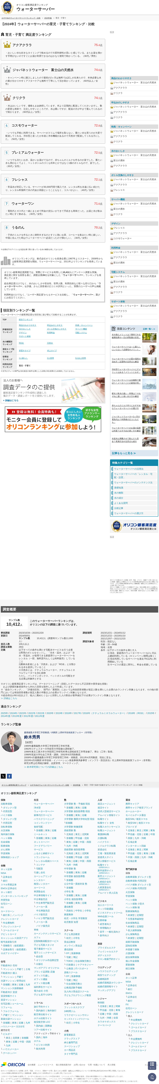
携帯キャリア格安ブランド (139, 807)
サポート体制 (25, 336)
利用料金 (51, 333)
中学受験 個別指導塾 (74, 876)
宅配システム (81, 333)
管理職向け (105, 928)
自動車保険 (6, 803)
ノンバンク (17, 915)
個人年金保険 (132, 961)
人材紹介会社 (104, 882)
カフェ (37, 937)
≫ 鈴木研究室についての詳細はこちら (43, 767)
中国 (152, 834)
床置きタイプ (25, 351)
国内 (38, 1037)
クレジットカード (10, 919)
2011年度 (39, 716)
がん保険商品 (132, 934)
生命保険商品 (132, 923)
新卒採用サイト (105, 871)
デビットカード (9, 934)
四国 (130, 838)
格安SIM (132, 823)
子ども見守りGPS (43, 994)
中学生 (78, 910)
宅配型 (39, 868)
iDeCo (129, 993)
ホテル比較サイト (43, 1018)
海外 (45, 1037)
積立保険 (130, 968)
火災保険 (5, 830)
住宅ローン (6, 903)
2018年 (68, 713)
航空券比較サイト (43, 1014)
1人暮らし (23, 358)
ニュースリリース (45, 1065)
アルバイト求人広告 (108, 893)
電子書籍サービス (43, 948)
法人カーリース (105, 905)
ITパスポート (81, 968)
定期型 (140, 915)
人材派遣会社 (104, 888)
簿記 (75, 957)
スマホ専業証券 (9, 884)
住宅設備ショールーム (12, 1003)
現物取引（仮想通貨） (14, 945)
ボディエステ (104, 955)
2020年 (50, 713)
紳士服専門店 (71, 1042)
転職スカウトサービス (109, 826)
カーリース (39, 887)
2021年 (40, 713)
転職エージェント (107, 830)
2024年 (13, 713)
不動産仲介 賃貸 (9, 992)
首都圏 (6, 984)
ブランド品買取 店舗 (44, 971)
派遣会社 (102, 849)
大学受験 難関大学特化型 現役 (79, 819)
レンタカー (39, 880)
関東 (118, 1006)
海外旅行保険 (7, 834)
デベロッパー (10, 1053)
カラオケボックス (107, 1021)
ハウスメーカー (11, 1049)
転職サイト (103, 819)
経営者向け (105, 924)
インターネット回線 (136, 846)
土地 (28, 969)
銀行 (5, 880)
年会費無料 (8, 923)
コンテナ (40, 864)
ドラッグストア (72, 1038)
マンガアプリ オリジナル (46, 968)
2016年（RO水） (136, 713)
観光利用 (40, 1048)
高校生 (69, 910)
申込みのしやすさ (54, 325)
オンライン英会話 (73, 945)
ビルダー (7, 1034)
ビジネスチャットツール (110, 912)
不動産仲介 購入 (9, 973)
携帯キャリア (132, 803)
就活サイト (103, 807)
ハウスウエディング (108, 971)
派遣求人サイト (105, 857)
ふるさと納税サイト (44, 853)
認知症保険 (131, 945)
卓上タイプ (52, 351)
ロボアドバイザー (10, 953)
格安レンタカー (42, 884)
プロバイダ (131, 826)
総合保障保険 (132, 957)
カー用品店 (69, 1050)
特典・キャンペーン (84, 325)
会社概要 (31, 1065)
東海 (14, 984)
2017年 (77, 713)
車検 (36, 929)
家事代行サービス (43, 815)
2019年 (59, 713)
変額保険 (130, 964)
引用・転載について (96, 1065)
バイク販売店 (40, 914)
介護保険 (130, 953)
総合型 (39, 956)
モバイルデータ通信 (136, 815)
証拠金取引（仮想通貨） (15, 949)
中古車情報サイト (43, 895)
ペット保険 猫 (133, 907)
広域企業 (132, 842)
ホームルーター (133, 811)
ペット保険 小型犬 (135, 903)
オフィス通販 (40, 979)
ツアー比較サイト (43, 1029)
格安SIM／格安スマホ (137, 819)
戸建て (20, 969)
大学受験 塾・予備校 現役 (77, 803)
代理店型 (7, 811)
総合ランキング (25, 319)
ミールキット (40, 834)
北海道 (69, 834)
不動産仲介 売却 (9, 965)
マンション (8, 969)
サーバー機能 (81, 329)
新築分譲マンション (11, 1019)
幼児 (68, 938)
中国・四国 (25, 1041)
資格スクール (71, 972)
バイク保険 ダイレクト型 (138, 884)
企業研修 (102, 920)
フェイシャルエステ (108, 951)
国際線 (48, 1025)
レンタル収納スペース (47, 861)
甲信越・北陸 (82, 838)
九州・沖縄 (72, 846)
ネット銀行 (6, 892)
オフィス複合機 (42, 983)
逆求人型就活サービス (109, 811)
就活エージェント (107, 803)
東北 (8, 1038)
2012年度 (28, 716)
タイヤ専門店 (71, 1054)
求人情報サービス (107, 861)
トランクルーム (42, 857)
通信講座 (68, 949)
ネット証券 (6, 869)
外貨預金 (5, 900)
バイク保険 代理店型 (136, 888)
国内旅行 (40, 1010)
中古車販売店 (40, 899)
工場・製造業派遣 (107, 853)
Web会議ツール (106, 916)
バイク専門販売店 (45, 918)
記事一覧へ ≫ (149, 329)
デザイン (23, 333)
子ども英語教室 (72, 934)
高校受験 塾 (70, 830)
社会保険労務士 (83, 961)
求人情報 (111, 1065)
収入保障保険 (134, 930)
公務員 (69, 968)
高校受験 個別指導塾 (74, 849)
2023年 (22, 713)
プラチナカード (138, 1031)
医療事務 (75, 953)
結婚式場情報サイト (108, 986)
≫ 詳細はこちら (9, 698)
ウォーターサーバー (44, 803)
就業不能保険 (132, 942)
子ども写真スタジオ (44, 945)
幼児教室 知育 (71, 922)
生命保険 (5, 842)
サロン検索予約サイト (109, 959)
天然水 (50, 343)
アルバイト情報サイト (109, 815)
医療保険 (5, 846)
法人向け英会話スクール (76, 991)
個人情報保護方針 (63, 1065)
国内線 (39, 1025)
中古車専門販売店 (45, 903)
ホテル (37, 1041)
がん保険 (5, 849)
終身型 (131, 915)
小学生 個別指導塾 (73, 899)
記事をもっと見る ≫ (124, 453)
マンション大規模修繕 (12, 988)
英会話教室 (69, 942)
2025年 (4, 713)
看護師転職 (103, 834)
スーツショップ (72, 1046)
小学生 (87, 910)
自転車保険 (6, 826)
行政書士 (70, 964)
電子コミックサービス (45, 952)
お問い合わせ (79, 1065)
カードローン (7, 911)
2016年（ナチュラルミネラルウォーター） (104, 713)
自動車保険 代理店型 (136, 880)
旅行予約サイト (42, 1006)
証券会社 (7, 877)
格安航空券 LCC (42, 1022)
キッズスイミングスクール (76, 1019)
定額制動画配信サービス (46, 941)
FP (67, 953)
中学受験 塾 (70, 868)
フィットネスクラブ (74, 1007)
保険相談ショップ (10, 857)
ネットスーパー (42, 842)
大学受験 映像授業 (73, 826)
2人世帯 (50, 358)
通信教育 (68, 906)
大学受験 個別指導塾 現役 (77, 811)
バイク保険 (6, 815)
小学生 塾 (69, 891)
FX (2, 907)
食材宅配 (38, 826)
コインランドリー (43, 823)
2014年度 (5, 716)
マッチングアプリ (107, 990)
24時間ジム (70, 1011)
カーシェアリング (43, 876)
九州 (28, 984)
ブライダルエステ (107, 947)
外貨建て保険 (132, 949)
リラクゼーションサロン (76, 1015)
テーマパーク (104, 1025)
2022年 (31, 713)
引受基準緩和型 (136, 919)
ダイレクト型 (10, 807)
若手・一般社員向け (110, 931)
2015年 (151, 713)
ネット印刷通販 (105, 909)
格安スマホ (144, 823)
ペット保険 (6, 838)
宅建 (68, 957)
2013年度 (17, 716)
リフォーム (6, 1007)
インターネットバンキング (14, 896)
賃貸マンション (9, 1000)
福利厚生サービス (43, 987)
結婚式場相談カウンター (110, 982)
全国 (115, 1017)
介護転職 (102, 838)
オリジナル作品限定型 (47, 960)
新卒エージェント (107, 877)
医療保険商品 (132, 911)
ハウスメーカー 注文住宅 (12, 1026)
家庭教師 (68, 914)
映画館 (101, 1002)
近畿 (21, 984)
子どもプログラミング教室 (77, 995)
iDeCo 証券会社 (9, 888)
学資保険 (5, 853)
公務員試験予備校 (73, 987)
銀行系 (6, 915)
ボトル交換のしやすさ (56, 329)
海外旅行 (51, 1010)
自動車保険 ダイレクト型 (138, 877)
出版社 (39, 964)
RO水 (21, 343)
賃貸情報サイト (9, 996)
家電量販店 (69, 1034)
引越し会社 (39, 872)
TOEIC (69, 961)
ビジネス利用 (43, 1045)
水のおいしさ (25, 329)
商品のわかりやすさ (27, 325)
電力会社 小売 (41, 991)
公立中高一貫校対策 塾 (75, 884)
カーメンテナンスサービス (47, 933)
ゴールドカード (11, 930)
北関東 (16, 1038)
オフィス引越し (42, 975)
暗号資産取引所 (9, 942)
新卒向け (104, 935)
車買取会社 (39, 891)
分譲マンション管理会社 (13, 980)
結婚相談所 (103, 979)
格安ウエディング (107, 975)
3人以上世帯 (80, 358)
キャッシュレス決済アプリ (14, 938)
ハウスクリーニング (44, 819)
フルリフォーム (11, 1011)
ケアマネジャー (85, 964)
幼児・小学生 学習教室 (75, 918)
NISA (3, 873)
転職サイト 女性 (106, 823)
